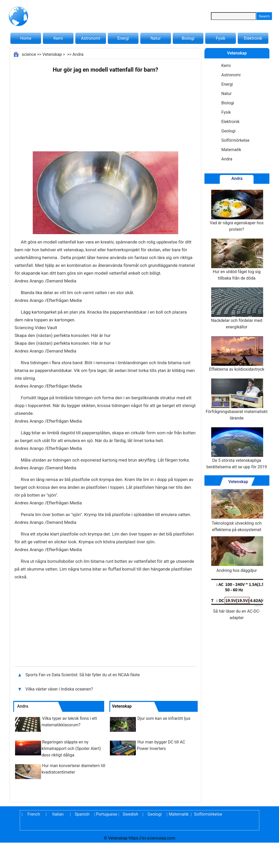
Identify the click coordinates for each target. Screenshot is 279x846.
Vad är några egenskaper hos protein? (237, 211)
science (29, 54)
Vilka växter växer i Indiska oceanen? (59, 689)
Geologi (228, 130)
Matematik (231, 149)
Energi (123, 38)
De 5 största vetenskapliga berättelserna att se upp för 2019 (237, 448)
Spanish (82, 814)
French (34, 814)
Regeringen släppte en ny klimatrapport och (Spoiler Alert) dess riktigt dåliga (71, 748)
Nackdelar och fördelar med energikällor (237, 308)
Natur (155, 38)
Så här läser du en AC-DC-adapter (237, 598)
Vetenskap (52, 54)
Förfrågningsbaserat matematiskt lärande (237, 399)
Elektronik (253, 38)
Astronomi (90, 38)
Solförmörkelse (235, 140)
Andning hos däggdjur (237, 554)
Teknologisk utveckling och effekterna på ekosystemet (237, 510)
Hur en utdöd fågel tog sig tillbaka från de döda (237, 260)
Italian (58, 814)
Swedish (130, 814)
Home (25, 38)
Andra (77, 54)
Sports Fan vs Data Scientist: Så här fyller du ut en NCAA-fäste (83, 674)
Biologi (188, 38)
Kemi (58, 38)
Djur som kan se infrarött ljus (163, 718)
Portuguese (106, 814)
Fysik (220, 38)
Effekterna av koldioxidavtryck (236, 354)
